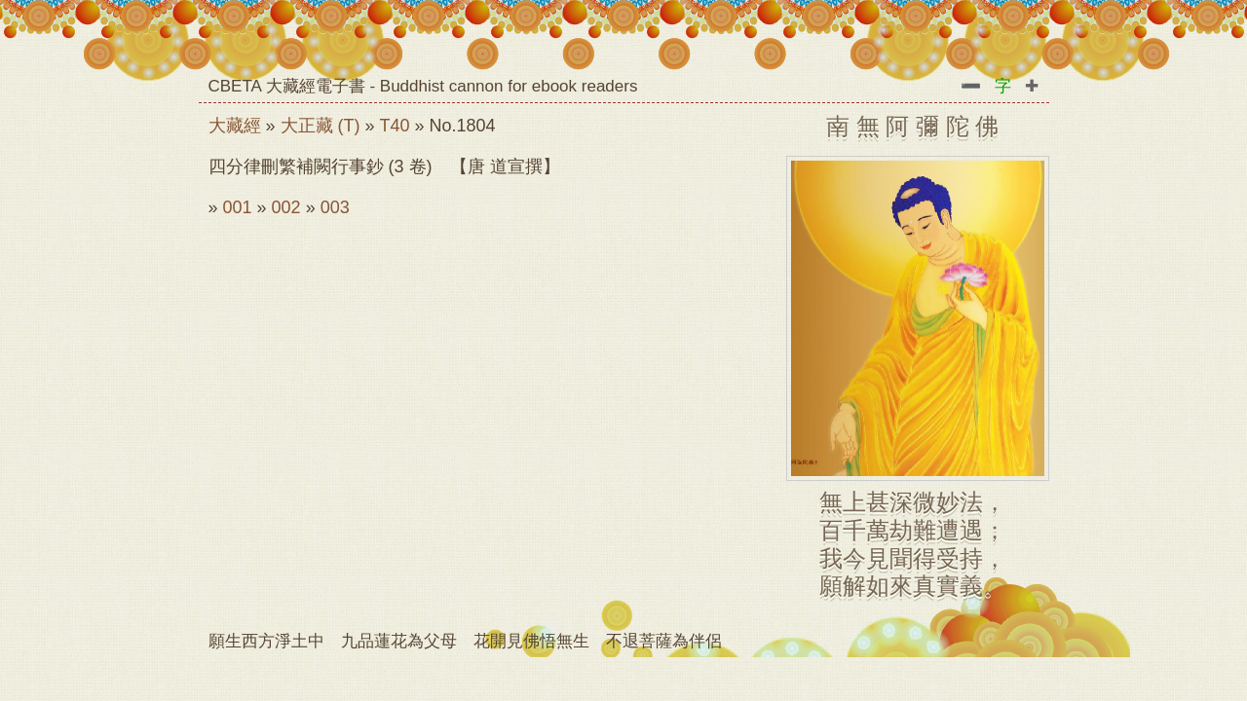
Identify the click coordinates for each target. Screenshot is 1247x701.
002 (286, 207)
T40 (395, 125)
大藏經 (234, 125)
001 (237, 207)
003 (335, 207)
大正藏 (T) (320, 125)
